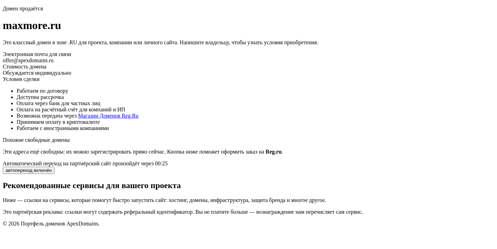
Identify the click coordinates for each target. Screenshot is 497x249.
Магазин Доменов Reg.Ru (108, 116)
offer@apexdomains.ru (28, 60)
